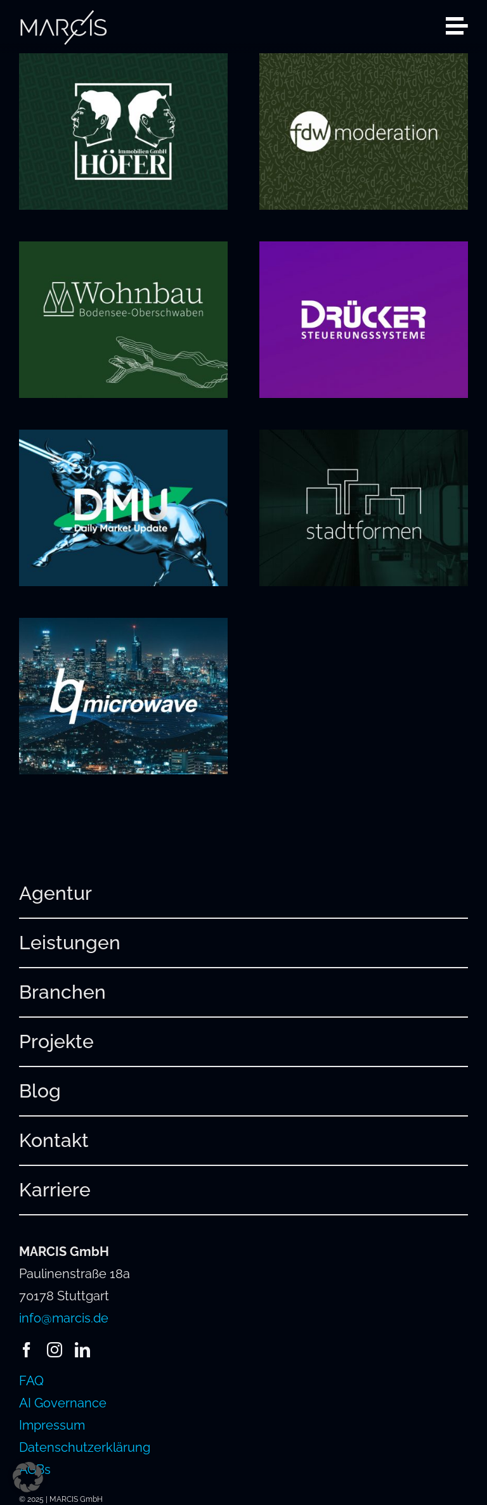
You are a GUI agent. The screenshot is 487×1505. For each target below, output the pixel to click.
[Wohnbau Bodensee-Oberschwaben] (123, 252)
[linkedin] (82, 1349)
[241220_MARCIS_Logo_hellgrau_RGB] (63, 15)
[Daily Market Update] (123, 440)
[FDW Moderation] (363, 64)
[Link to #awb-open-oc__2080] (457, 26)
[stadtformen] (363, 440)
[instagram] (54, 1349)
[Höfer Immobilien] (123, 64)
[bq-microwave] (123, 628)
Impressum (52, 1425)
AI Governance (63, 1403)
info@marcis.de (63, 1318)
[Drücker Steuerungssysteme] (363, 252)
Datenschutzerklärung (84, 1447)
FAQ (31, 1380)
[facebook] (26, 1349)
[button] (28, 1477)
